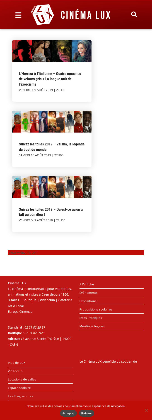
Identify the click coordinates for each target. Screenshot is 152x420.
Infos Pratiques (91, 318)
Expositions (88, 301)
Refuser (86, 413)
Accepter (68, 413)
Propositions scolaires (96, 309)
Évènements (89, 293)
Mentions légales (92, 326)
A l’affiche (87, 284)
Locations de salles (22, 379)
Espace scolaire (19, 388)
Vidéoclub (15, 371)
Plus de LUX (17, 363)
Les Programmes (20, 396)
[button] (134, 14)
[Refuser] (146, 410)
